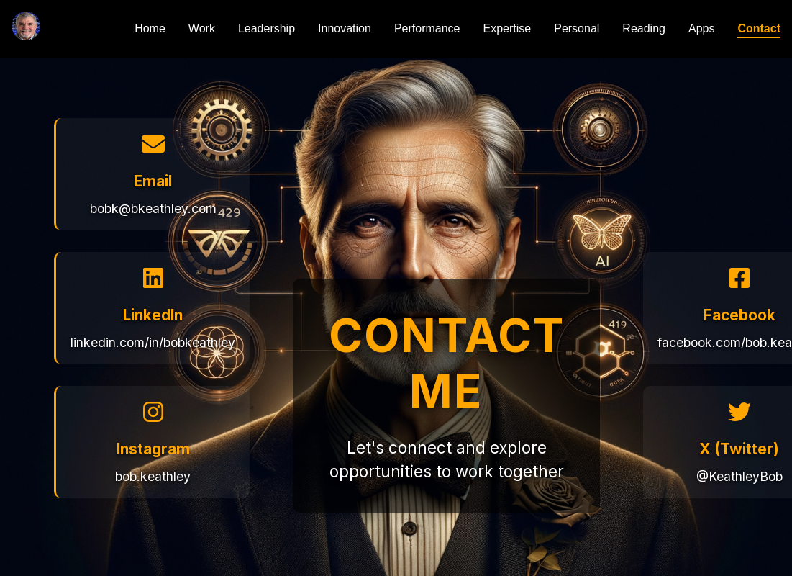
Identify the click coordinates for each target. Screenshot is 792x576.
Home (150, 28)
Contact (758, 28)
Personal (576, 28)
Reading (643, 28)
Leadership (266, 28)
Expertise (507, 28)
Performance (427, 28)
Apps (701, 28)
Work (201, 28)
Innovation (344, 28)
